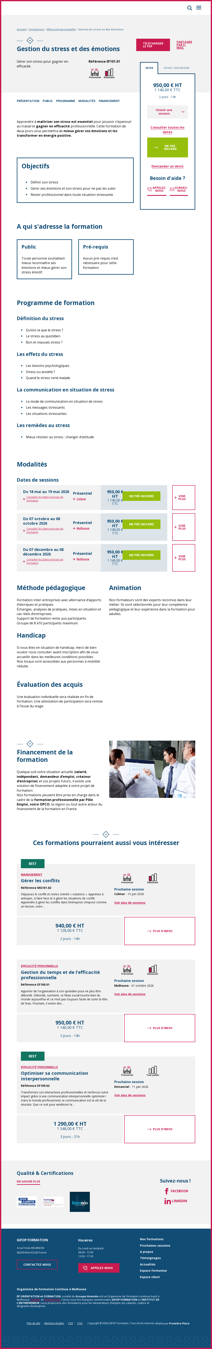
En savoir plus (28, 1181)
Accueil (21, 29)
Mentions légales (54, 1321)
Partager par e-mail (184, 45)
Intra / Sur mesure (177, 68)
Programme (65, 101)
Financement (109, 101)
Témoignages (150, 1256)
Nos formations (152, 1237)
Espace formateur (153, 1268)
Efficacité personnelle (61, 29)
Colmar (35, 1297)
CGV (70, 1321)
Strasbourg (52, 1297)
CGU (80, 1321)
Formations (36, 29)
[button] (190, 8)
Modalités (86, 101)
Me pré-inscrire (170, 147)
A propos (146, 1249)
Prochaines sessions (155, 1243)
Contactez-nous (37, 1262)
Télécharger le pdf (153, 44)
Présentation (28, 101)
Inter (149, 68)
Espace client (150, 1274)
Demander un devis (167, 166)
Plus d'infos (162, 931)
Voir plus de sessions (130, 903)
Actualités (147, 1262)
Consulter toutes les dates (167, 129)
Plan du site (33, 1321)
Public (48, 101)
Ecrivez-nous (179, 189)
